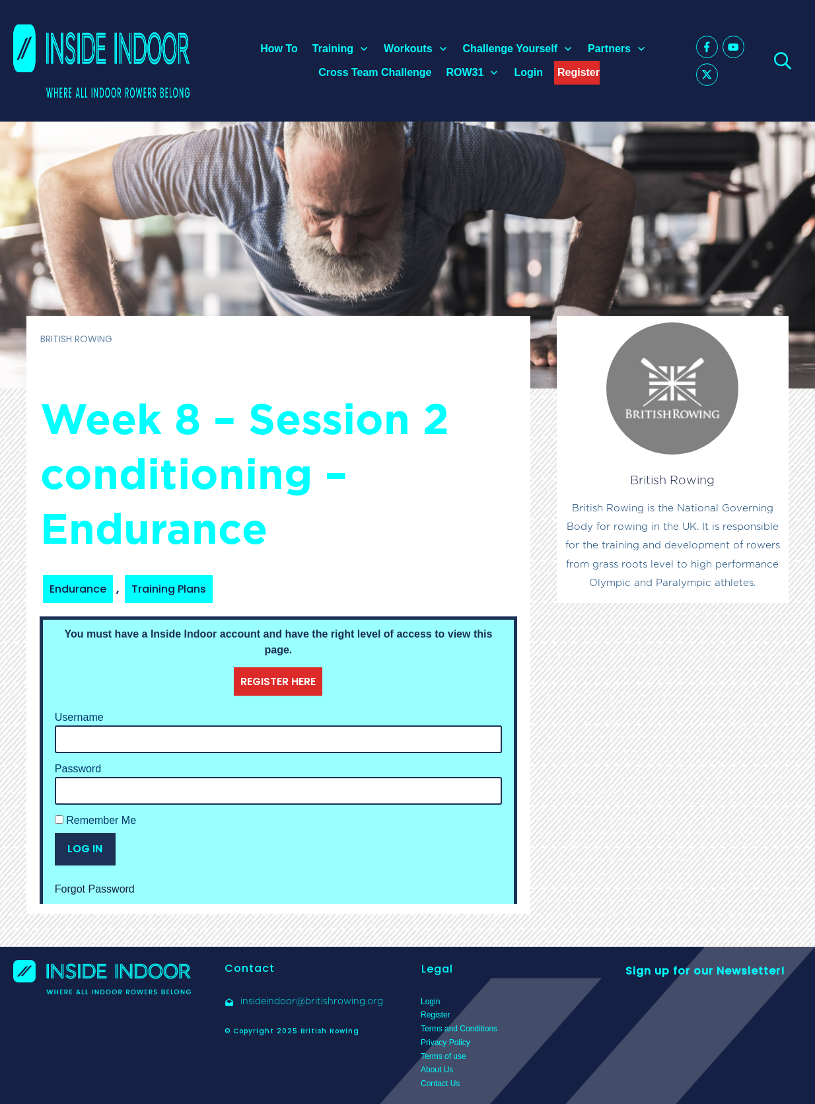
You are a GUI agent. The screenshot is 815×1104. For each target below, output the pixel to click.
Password (78, 768)
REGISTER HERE (278, 681)
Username (79, 717)
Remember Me (95, 820)
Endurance (78, 589)
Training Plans (168, 589)
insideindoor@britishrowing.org (311, 1001)
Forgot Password (95, 889)
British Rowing (672, 480)
